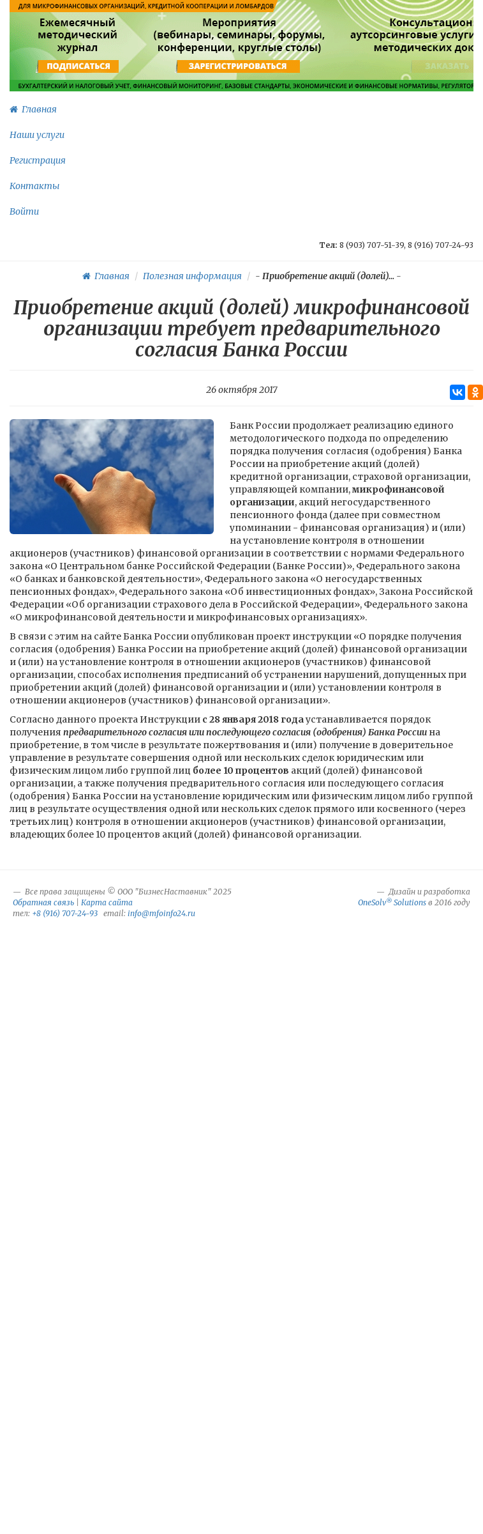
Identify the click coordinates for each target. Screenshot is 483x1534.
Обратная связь (43, 902)
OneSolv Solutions (392, 902)
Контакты (34, 186)
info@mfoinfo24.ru (161, 913)
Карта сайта (107, 902)
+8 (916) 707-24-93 (65, 913)
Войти (24, 211)
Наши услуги (37, 135)
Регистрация (38, 160)
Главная (33, 109)
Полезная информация (192, 276)
